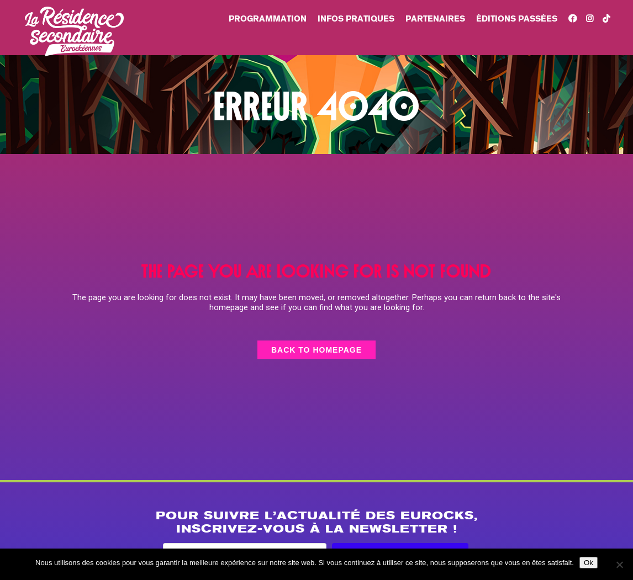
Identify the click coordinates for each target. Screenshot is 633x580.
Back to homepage (316, 349)
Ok (588, 562)
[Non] (619, 564)
